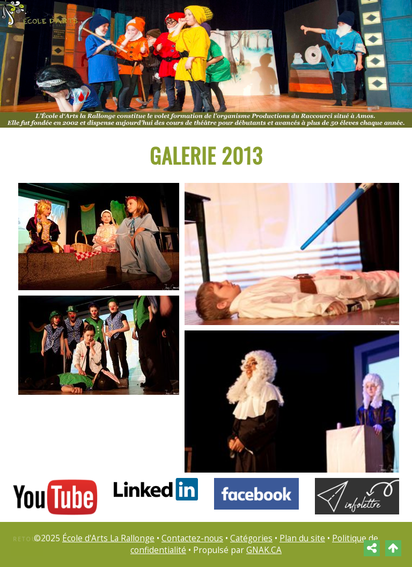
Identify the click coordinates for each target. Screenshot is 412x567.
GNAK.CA (264, 550)
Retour (27, 539)
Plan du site (302, 538)
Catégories (251, 538)
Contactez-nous (192, 538)
